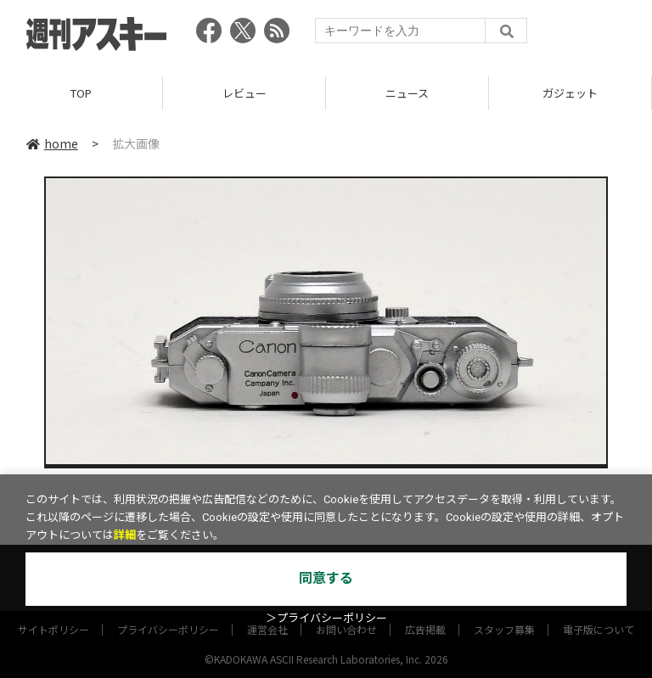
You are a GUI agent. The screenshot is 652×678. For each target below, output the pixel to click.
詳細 (125, 535)
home (52, 143)
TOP (81, 93)
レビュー (244, 93)
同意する (326, 578)
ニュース (407, 93)
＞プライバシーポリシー (326, 618)
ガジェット (570, 93)
